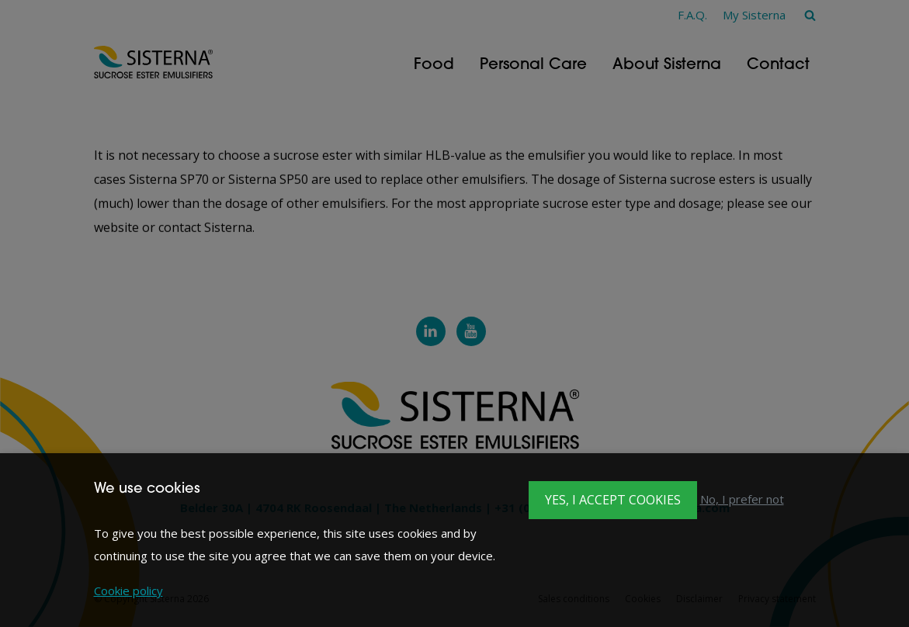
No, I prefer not (742, 499)
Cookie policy (128, 590)
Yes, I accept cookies (613, 499)
